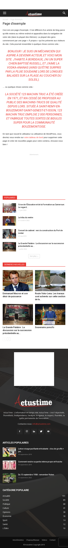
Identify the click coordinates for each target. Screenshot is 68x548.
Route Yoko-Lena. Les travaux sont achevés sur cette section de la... (50, 296)
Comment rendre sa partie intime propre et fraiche (40, 462)
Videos (44, 540)
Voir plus (34, 256)
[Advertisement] (34, 4)
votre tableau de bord (33, 137)
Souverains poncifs (44, 327)
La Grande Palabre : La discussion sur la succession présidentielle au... (17, 330)
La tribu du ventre (25, 217)
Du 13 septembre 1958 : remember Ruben (36, 475)
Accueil (5, 19)
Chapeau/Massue (32, 540)
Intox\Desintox (18, 540)
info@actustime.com (41, 424)
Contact (52, 540)
